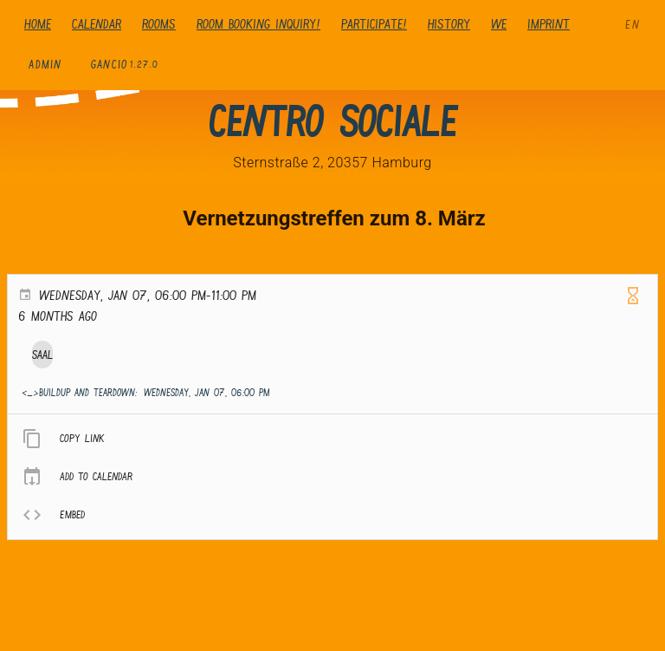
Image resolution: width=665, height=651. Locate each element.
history (449, 24)
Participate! (374, 24)
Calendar (96, 24)
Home (37, 24)
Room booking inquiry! (258, 24)
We (499, 24)
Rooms (159, 24)
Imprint (548, 24)
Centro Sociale (332, 121)
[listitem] (332, 438)
